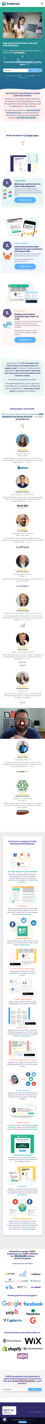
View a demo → (22, 1195)
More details (30, 1419)
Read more (28, 462)
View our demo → (26, 1036)
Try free (34, 1389)
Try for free (34, 70)
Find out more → (27, 914)
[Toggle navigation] (42, 3)
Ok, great (22, 1422)
